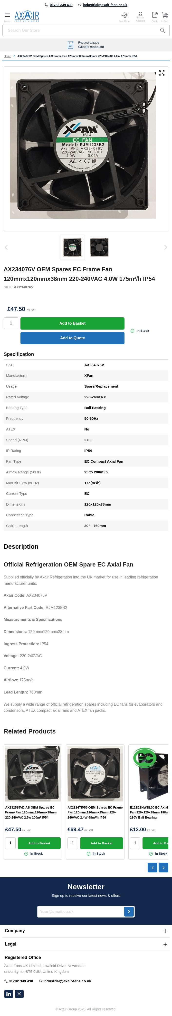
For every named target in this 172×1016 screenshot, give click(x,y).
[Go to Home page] (27, 16)
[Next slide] (163, 867)
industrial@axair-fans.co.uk (105, 5)
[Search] (163, 30)
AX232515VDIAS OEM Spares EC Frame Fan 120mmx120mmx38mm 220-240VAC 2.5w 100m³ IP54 (31, 813)
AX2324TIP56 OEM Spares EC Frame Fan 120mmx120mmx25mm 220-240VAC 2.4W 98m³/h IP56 (95, 813)
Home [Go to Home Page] (7, 56)
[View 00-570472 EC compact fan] (72, 247)
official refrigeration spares (73, 704)
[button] (86, 930)
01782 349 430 (61, 5)
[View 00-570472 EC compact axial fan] (99, 247)
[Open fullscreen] (161, 73)
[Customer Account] (140, 16)
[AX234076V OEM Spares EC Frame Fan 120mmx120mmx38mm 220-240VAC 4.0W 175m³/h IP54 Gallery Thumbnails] (86, 247)
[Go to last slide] (152, 867)
